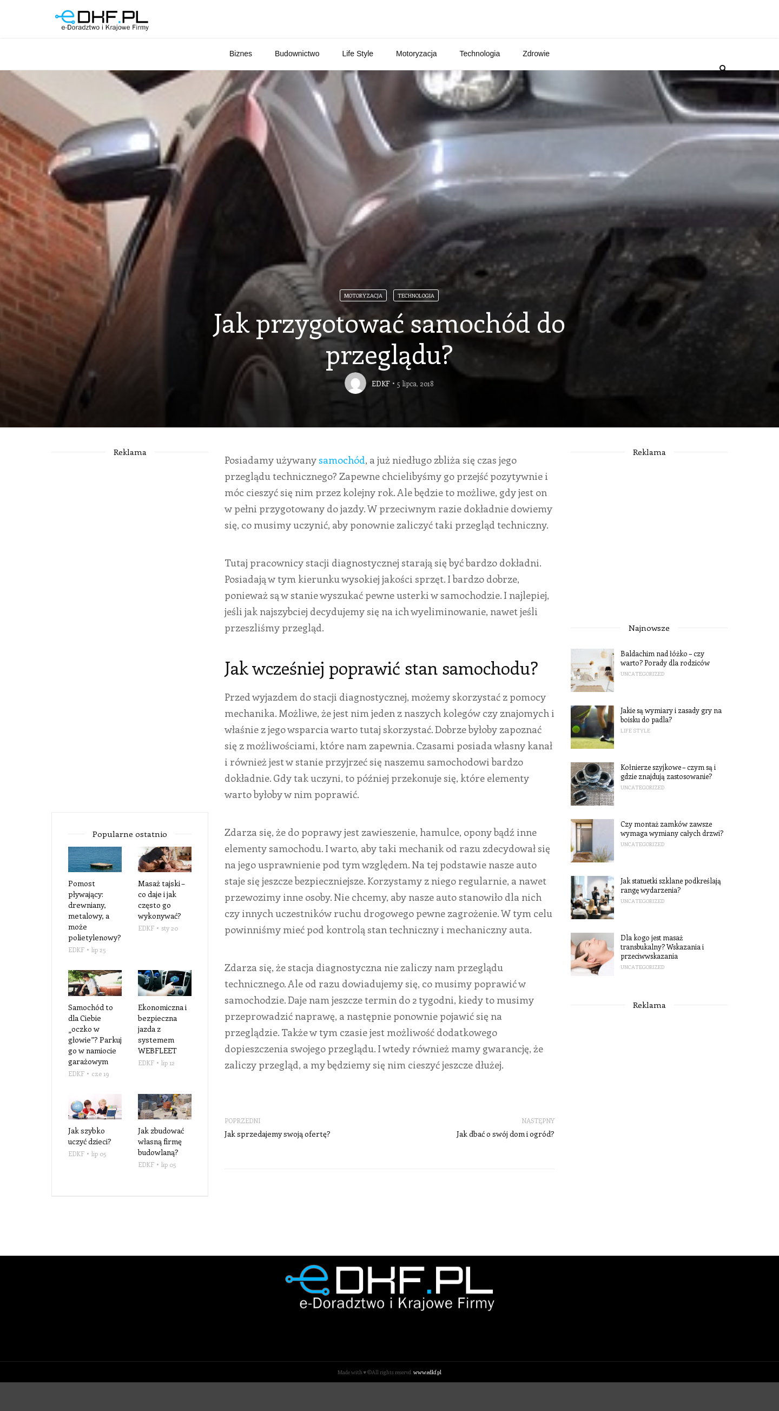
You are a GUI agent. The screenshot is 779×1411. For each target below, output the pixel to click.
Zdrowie (536, 82)
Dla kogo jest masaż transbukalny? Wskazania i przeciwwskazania (662, 975)
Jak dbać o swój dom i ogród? (505, 1162)
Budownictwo (297, 82)
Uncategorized (642, 702)
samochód (342, 488)
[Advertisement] (531, 36)
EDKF (381, 412)
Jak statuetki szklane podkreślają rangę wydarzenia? (670, 914)
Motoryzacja (416, 82)
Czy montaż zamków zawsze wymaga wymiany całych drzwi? (671, 857)
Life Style (357, 82)
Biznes (240, 82)
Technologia (480, 82)
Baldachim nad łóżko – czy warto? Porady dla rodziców (665, 686)
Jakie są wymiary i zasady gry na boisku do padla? (671, 743)
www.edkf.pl (427, 1401)
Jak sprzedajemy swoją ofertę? (278, 1162)
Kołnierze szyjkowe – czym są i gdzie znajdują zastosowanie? (668, 800)
